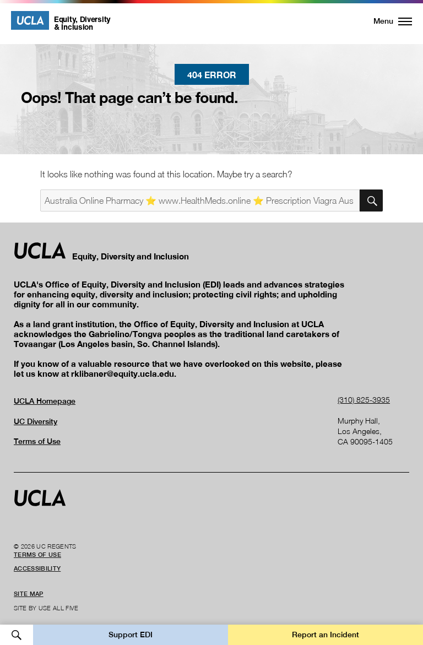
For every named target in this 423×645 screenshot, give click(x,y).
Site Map (29, 593)
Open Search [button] (16, 635)
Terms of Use (37, 441)
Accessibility (37, 568)
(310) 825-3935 (364, 399)
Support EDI (131, 634)
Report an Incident (325, 634)
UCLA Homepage (44, 401)
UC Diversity (35, 421)
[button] (386, 21)
